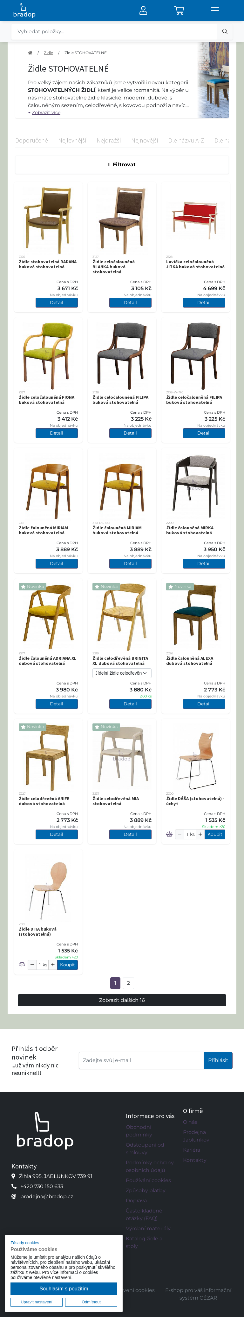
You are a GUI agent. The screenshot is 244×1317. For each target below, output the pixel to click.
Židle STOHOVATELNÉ (85, 52)
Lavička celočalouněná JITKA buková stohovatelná (195, 264)
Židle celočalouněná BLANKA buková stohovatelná (113, 267)
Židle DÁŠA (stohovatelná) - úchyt (195, 801)
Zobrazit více (44, 112)
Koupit (214, 834)
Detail (56, 302)
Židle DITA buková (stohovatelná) (38, 931)
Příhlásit (218, 1060)
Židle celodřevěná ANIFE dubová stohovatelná (44, 801)
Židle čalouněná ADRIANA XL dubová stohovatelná (48, 660)
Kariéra (191, 1150)
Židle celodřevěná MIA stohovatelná (115, 801)
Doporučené (31, 140)
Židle (48, 52)
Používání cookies (148, 1180)
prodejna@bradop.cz (46, 1196)
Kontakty (195, 1160)
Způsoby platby (146, 1190)
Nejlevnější (72, 140)
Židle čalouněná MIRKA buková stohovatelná (190, 530)
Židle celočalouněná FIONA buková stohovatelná (46, 399)
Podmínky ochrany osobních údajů (150, 1166)
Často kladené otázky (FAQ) (144, 1214)
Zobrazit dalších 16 (122, 1000)
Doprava (136, 1201)
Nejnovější (144, 140)
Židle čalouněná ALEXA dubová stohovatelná (189, 660)
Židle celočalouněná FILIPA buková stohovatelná (120, 399)
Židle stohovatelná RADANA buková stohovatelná (48, 264)
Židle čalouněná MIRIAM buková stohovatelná (43, 530)
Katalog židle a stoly (144, 1242)
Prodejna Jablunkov (196, 1136)
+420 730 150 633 (41, 1186)
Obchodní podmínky (139, 1131)
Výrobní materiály (148, 1228)
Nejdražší (109, 140)
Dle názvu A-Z (186, 140)
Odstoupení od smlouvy (145, 1148)
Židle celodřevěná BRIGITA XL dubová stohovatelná (120, 660)
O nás (190, 1122)
